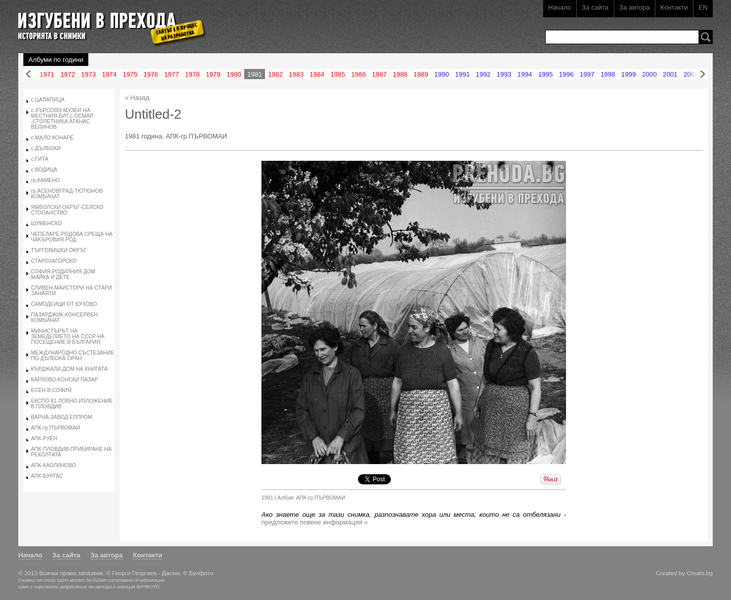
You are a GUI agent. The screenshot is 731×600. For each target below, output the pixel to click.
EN (703, 7)
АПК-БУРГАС (47, 476)
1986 (358, 74)
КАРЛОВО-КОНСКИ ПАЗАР (64, 379)
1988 (400, 74)
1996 (566, 74)
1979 (213, 74)
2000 (649, 74)
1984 (317, 74)
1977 (171, 74)
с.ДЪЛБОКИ (45, 148)
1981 (254, 74)
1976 (151, 74)
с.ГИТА (39, 159)
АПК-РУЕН (44, 438)
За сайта (595, 7)
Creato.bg (700, 573)
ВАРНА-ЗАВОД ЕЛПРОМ (61, 417)
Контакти (674, 7)
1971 (47, 74)
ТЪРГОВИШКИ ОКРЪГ (59, 250)
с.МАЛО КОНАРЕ (52, 137)
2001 (670, 74)
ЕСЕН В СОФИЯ (51, 390)
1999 (628, 74)
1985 (337, 74)
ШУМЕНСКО (46, 223)
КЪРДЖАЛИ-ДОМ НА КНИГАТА (69, 369)
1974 (109, 74)
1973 (88, 74)
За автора (634, 7)
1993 (503, 74)
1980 (233, 74)
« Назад (137, 97)
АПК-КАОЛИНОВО (53, 465)
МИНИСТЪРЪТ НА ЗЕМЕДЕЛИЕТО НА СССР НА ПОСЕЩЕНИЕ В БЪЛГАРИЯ (68, 336)
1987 (379, 74)
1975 (130, 74)
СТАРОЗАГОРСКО (54, 261)
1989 (421, 74)
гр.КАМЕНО (45, 180)
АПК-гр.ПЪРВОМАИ (55, 428)
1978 (192, 74)
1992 (483, 74)
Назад (28, 74)
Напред (702, 74)
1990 (442, 74)
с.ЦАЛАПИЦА (47, 99)
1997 (587, 74)
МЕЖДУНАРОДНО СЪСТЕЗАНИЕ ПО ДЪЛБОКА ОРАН (72, 355)
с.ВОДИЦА (44, 169)
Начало (559, 7)
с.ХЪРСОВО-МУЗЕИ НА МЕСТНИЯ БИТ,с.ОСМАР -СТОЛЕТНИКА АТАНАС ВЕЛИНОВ (62, 119)
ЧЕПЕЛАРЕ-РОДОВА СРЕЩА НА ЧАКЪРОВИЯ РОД (72, 236)
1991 (462, 74)
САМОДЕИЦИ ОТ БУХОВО (64, 304)
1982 (275, 74)
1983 (296, 74)
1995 (545, 74)
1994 (524, 74)
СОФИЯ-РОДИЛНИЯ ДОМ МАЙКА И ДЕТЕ (63, 274)
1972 (67, 74)
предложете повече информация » (314, 522)
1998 (608, 74)
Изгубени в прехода (107, 22)
